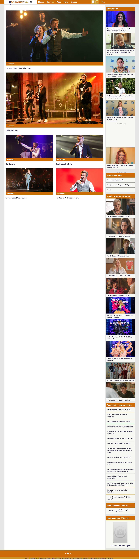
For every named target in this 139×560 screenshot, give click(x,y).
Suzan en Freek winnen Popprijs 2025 (119, 457)
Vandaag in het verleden (117, 505)
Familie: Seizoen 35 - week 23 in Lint (118, 256)
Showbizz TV (112, 9)
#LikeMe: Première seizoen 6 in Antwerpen (120, 380)
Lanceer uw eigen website (115, 180)
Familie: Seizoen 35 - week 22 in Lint (118, 295)
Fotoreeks (10, 64)
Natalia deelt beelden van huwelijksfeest (120, 426)
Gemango (110, 558)
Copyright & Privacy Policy (63, 558)
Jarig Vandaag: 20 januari (118, 518)
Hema (109, 190)
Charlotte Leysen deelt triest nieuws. (119, 443)
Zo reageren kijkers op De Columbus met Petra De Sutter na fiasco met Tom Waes (119, 450)
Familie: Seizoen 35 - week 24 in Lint (118, 216)
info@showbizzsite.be (80, 558)
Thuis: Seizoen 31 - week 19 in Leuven (119, 275)
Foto (66, 2)
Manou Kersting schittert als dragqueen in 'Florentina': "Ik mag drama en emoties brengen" (120, 52)
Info (53, 558)
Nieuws (41, 2)
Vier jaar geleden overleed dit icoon (118, 409)
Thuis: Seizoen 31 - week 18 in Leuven (119, 400)
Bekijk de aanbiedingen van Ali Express (119, 185)
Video (59, 2)
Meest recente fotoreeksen (119, 196)
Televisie (50, 2)
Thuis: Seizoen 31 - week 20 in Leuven (119, 236)
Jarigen (74, 2)
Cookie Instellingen (95, 558)
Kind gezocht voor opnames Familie (118, 421)
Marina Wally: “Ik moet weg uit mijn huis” (120, 438)
